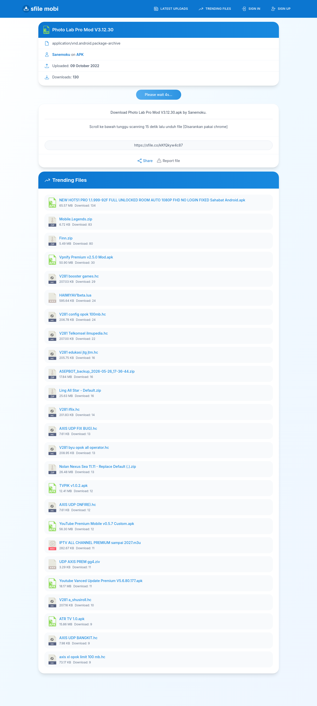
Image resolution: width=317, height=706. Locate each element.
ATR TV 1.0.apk (71, 619)
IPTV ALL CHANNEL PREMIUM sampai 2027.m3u (100, 542)
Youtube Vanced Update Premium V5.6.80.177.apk (101, 581)
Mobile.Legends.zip (75, 219)
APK (80, 54)
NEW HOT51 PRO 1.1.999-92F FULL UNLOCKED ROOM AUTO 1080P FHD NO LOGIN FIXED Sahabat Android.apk (152, 200)
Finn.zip (66, 238)
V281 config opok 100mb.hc (82, 314)
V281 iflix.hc (69, 409)
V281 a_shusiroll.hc (75, 600)
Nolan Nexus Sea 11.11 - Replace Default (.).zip (97, 466)
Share (145, 160)
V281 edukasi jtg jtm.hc (78, 352)
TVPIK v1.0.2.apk (73, 485)
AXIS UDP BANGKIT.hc (78, 638)
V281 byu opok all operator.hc (84, 447)
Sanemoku (61, 54)
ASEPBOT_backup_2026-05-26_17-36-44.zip (97, 371)
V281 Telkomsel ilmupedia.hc (83, 333)
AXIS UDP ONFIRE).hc (77, 504)
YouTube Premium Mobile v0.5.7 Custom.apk (96, 523)
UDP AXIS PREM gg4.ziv (79, 561)
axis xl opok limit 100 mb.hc (82, 657)
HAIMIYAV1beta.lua (75, 295)
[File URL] (159, 145)
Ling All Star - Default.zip (80, 390)
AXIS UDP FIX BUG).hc (78, 428)
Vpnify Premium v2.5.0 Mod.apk (86, 257)
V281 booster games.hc (79, 276)
